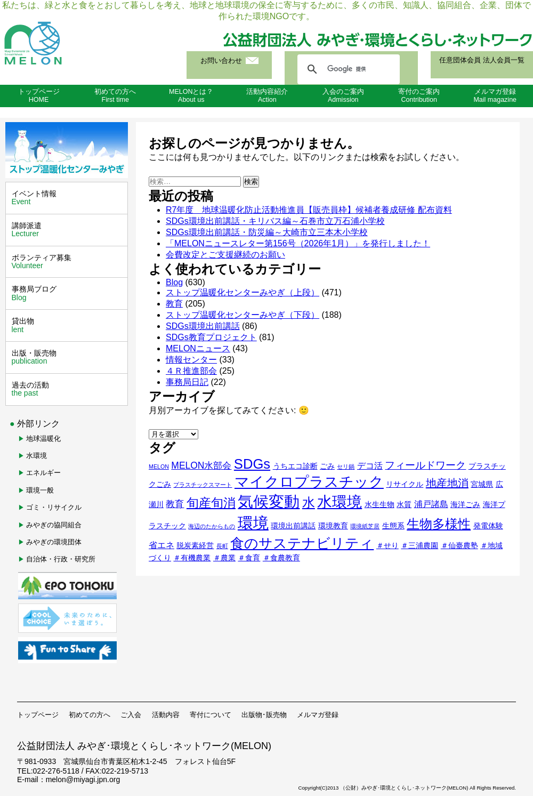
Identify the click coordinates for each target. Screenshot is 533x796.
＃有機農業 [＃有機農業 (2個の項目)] (192, 558)
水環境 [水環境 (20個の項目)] (339, 502)
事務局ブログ (68, 293)
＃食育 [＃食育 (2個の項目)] (249, 558)
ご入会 (130, 715)
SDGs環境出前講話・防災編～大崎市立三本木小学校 (267, 232)
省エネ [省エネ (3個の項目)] (161, 545)
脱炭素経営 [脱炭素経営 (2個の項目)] (195, 546)
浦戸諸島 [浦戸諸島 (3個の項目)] (431, 504)
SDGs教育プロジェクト (211, 337)
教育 (174, 303)
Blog (174, 282)
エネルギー (43, 473)
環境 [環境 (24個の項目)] (253, 523)
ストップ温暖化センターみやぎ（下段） (242, 314)
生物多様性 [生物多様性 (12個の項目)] (439, 524)
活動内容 (166, 715)
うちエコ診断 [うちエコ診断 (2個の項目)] (295, 466)
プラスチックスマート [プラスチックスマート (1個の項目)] (202, 484)
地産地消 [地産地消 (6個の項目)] (447, 483)
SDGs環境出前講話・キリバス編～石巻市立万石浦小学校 (275, 221)
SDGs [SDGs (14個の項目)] (252, 463)
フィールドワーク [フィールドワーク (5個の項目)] (425, 465)
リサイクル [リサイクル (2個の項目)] (404, 484)
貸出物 (68, 325)
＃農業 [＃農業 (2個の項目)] (224, 558)
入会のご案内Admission (343, 95)
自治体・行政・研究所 (60, 559)
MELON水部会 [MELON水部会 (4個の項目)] (201, 465)
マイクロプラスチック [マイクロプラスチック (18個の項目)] (309, 481)
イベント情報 (68, 197)
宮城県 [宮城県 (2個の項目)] (482, 484)
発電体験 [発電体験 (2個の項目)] (488, 526)
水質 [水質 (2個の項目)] (404, 505)
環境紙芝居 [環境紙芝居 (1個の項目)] (364, 526)
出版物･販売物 (264, 715)
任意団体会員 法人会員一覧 (481, 60)
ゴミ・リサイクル (54, 507)
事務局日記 (187, 382)
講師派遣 (68, 229)
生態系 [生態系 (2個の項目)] (393, 526)
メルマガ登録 (317, 715)
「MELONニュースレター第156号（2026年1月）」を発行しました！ (298, 243)
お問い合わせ (221, 61)
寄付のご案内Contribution (419, 95)
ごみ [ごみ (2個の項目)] (327, 466)
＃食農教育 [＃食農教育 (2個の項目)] (281, 558)
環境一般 (40, 490)
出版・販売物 (68, 357)
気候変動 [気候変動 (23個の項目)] (269, 501)
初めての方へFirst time (115, 95)
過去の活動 (68, 389)
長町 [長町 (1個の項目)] (222, 546)
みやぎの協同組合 (54, 525)
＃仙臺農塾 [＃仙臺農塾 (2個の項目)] (459, 546)
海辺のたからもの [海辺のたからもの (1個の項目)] (211, 526)
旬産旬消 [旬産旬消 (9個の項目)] (211, 503)
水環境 (36, 456)
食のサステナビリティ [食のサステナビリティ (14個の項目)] (302, 543)
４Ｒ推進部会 (191, 370)
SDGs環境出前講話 (203, 326)
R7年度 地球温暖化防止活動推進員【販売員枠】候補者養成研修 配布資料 (309, 209)
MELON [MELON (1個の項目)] (159, 466)
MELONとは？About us (191, 95)
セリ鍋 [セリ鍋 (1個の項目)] (345, 466)
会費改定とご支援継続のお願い (225, 254)
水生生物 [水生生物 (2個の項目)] (379, 505)
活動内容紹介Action (267, 95)
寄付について (210, 715)
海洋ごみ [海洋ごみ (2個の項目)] (465, 505)
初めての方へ (89, 715)
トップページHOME (39, 95)
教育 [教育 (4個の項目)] (175, 503)
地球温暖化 (43, 439)
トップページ (38, 715)
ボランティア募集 (68, 261)
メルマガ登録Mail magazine (494, 95)
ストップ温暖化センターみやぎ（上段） (242, 292)
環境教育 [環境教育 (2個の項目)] (333, 526)
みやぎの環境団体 (54, 542)
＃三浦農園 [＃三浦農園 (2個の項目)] (419, 546)
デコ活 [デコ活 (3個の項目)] (370, 465)
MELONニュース (198, 348)
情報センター (191, 359)
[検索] (347, 69)
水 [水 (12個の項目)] (308, 502)
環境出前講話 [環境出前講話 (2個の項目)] (293, 526)
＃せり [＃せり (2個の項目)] (387, 546)
